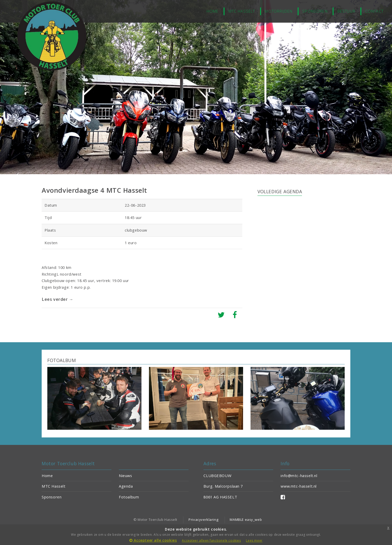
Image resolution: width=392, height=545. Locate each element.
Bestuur (346, 11)
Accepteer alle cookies (153, 540)
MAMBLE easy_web (246, 519)
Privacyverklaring (203, 519)
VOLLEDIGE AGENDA (279, 191)
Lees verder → (58, 299)
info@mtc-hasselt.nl (299, 475)
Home (47, 475)
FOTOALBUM (61, 360)
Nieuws (125, 475)
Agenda (126, 486)
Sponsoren (315, 11)
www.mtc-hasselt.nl (299, 486)
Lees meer (254, 540)
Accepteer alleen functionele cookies (211, 540)
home (213, 11)
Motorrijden (278, 11)
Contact (374, 11)
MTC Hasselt (241, 11)
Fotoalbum (129, 496)
